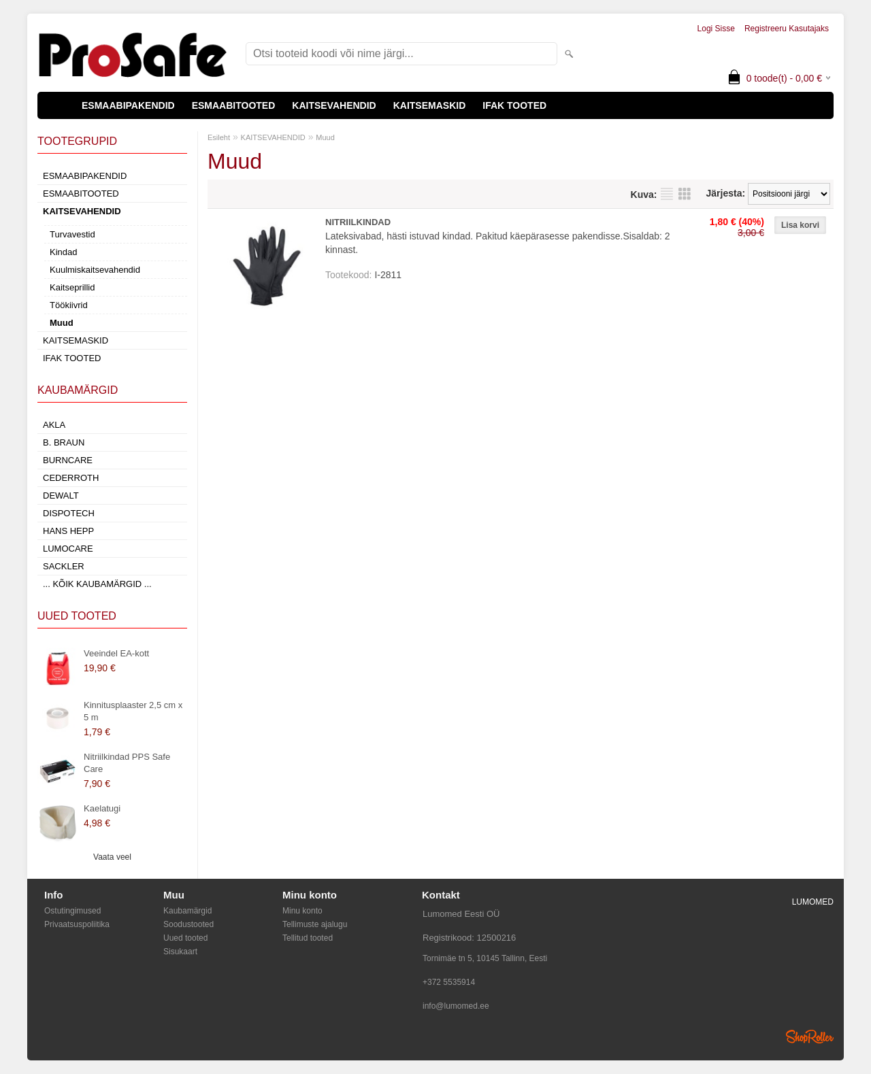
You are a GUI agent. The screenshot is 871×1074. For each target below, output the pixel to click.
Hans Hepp (68, 531)
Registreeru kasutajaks (786, 28)
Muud (61, 323)
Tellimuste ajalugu (314, 924)
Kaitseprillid (72, 287)
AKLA (54, 425)
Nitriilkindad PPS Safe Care (127, 763)
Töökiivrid (69, 305)
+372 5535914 (449, 982)
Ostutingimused (72, 911)
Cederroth (71, 478)
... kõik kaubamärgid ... (97, 584)
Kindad (63, 252)
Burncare (68, 460)
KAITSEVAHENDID (334, 105)
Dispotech (69, 513)
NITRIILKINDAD (358, 222)
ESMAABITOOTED (234, 105)
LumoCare (68, 548)
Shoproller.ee (810, 1036)
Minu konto (302, 911)
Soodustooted (188, 924)
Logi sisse (716, 28)
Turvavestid (72, 234)
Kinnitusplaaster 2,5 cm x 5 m (133, 711)
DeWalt (61, 495)
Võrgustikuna (684, 194)
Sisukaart (180, 951)
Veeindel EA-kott (116, 653)
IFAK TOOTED (514, 105)
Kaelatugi (102, 808)
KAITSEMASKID (429, 105)
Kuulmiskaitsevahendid (95, 270)
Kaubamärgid (187, 911)
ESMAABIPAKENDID (128, 105)
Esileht (219, 137)
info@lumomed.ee (456, 1006)
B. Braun (63, 442)
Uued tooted (185, 938)
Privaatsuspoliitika (77, 924)
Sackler (63, 566)
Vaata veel (112, 857)
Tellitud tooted (307, 938)
